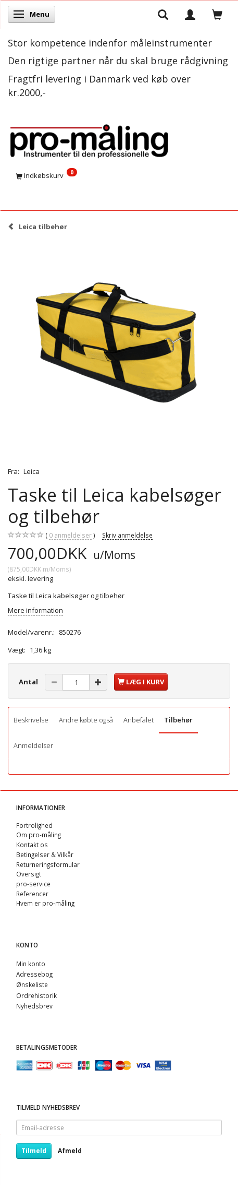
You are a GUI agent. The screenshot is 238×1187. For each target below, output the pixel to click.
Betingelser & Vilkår (44, 854)
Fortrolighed (34, 825)
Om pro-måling (38, 834)
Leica (31, 471)
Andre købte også (86, 720)
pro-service (33, 884)
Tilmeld (33, 1150)
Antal (29, 681)
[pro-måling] (89, 139)
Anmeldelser (33, 745)
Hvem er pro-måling (45, 903)
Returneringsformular (48, 864)
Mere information (35, 610)
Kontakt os (32, 844)
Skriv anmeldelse (127, 535)
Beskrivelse (31, 720)
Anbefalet (138, 720)
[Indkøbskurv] (119, 175)
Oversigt (28, 874)
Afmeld (70, 1150)
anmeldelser (70, 535)
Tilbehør (178, 720)
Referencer (32, 893)
